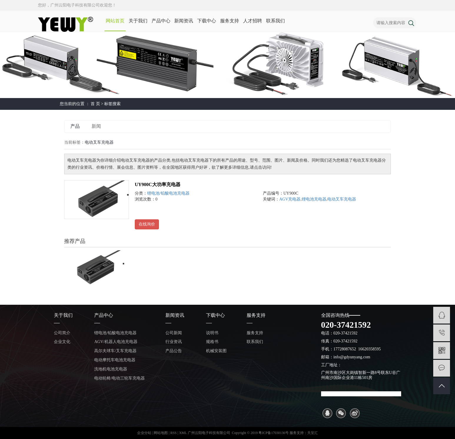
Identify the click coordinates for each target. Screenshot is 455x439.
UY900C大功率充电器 (157, 184)
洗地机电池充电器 (110, 369)
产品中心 (161, 20)
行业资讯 (173, 341)
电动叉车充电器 (341, 199)
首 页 (95, 104)
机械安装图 (216, 351)
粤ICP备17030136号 (273, 433)
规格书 (212, 341)
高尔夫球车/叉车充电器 (115, 351)
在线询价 (147, 224)
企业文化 (62, 341)
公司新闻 (173, 333)
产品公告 (173, 351)
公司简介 (62, 333)
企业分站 (144, 433)
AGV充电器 (289, 199)
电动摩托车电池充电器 (114, 360)
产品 (75, 126)
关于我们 (138, 20)
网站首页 (115, 20)
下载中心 (206, 20)
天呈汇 (312, 433)
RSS (173, 433)
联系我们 (275, 20)
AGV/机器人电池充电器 (115, 341)
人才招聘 (252, 20)
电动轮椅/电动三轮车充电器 (119, 378)
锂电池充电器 (314, 199)
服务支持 (229, 20)
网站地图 (161, 433)
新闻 (96, 126)
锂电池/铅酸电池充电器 (168, 193)
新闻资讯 (183, 20)
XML (183, 433)
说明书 (212, 333)
